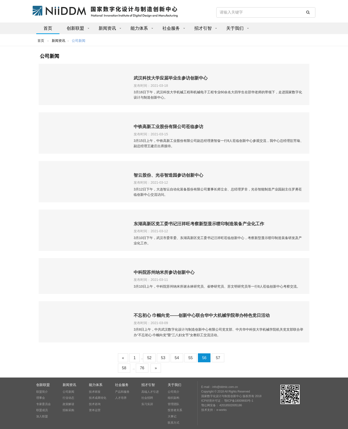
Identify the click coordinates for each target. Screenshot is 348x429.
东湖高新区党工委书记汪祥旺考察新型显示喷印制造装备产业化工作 (199, 223)
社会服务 (171, 28)
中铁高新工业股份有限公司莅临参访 (168, 126)
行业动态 (68, 398)
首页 (48, 28)
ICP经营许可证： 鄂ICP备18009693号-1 (227, 400)
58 (124, 368)
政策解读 (68, 404)
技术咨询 (95, 404)
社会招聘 (147, 398)
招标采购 (68, 410)
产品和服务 (122, 391)
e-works (222, 410)
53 (163, 358)
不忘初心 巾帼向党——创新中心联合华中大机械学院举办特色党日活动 (202, 315)
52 (149, 358)
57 (218, 358)
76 (142, 368)
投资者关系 (175, 410)
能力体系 (139, 28)
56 (204, 358)
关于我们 (235, 28)
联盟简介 (42, 391)
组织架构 (173, 398)
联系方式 (173, 422)
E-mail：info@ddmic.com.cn (219, 387)
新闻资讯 (107, 28)
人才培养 (121, 398)
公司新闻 (68, 391)
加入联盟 (42, 416)
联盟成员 (42, 410)
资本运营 (95, 410)
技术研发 (95, 391)
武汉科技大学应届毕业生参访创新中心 (171, 78)
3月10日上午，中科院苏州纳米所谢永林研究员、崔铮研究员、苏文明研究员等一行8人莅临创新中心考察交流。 (217, 286)
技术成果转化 (97, 398)
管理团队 (173, 404)
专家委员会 (43, 404)
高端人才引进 (150, 391)
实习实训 (147, 404)
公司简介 (173, 391)
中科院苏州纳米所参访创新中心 (164, 272)
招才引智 (203, 28)
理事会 (40, 398)
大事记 (172, 416)
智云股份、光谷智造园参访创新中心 (168, 175)
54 (177, 358)
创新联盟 (75, 28)
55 (190, 358)
